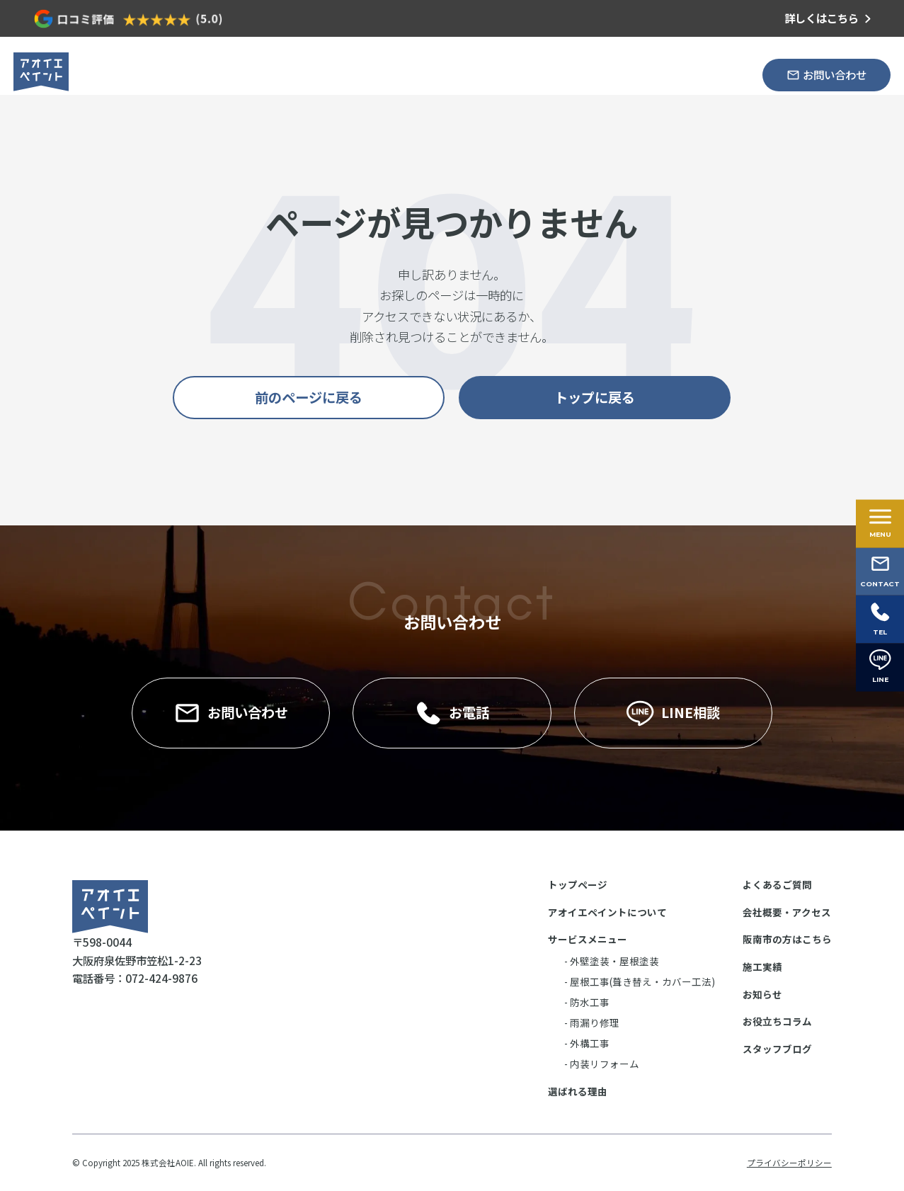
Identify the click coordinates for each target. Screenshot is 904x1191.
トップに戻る (594, 397)
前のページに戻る (308, 397)
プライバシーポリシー (789, 1162)
